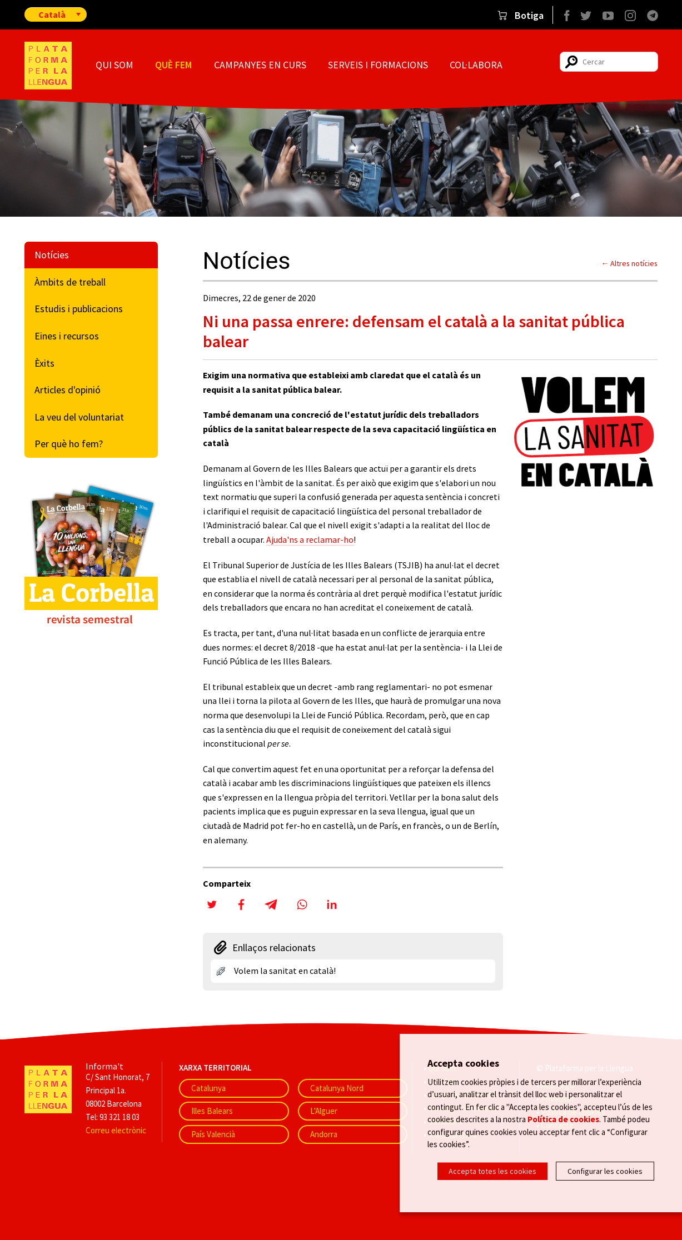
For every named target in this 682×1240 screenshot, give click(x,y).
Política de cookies (563, 1119)
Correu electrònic (116, 1130)
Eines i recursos (66, 335)
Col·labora (476, 64)
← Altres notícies (629, 263)
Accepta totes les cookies (492, 1171)
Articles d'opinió (67, 389)
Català (52, 14)
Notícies (51, 254)
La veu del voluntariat (79, 417)
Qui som (114, 64)
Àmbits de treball (70, 282)
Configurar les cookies (605, 1171)
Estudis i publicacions (78, 308)
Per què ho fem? (68, 443)
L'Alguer (323, 1111)
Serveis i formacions (378, 64)
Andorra (323, 1134)
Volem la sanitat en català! (285, 970)
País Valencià (213, 1134)
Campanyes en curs (260, 64)
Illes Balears (212, 1111)
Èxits (44, 363)
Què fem (173, 64)
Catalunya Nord (337, 1088)
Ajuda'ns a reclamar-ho (310, 539)
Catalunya (208, 1088)
